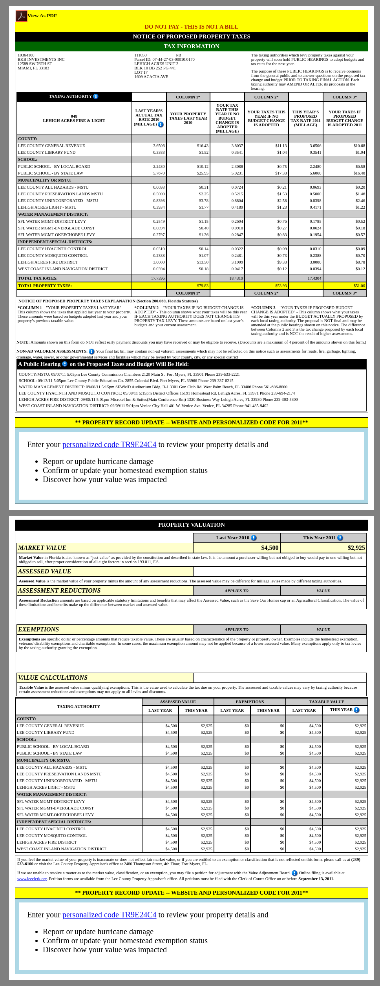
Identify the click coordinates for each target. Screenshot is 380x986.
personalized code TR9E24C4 (109, 444)
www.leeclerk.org (32, 879)
